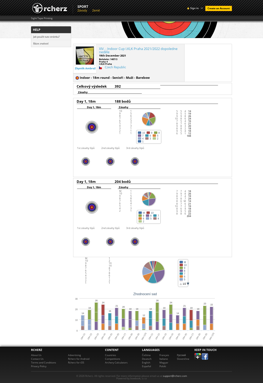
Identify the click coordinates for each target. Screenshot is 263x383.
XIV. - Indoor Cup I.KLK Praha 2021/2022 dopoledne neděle (138, 50)
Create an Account (219, 8)
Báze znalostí (40, 43)
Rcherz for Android (78, 359)
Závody (82, 10)
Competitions (112, 359)
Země (96, 10)
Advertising (74, 355)
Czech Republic (115, 67)
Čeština (146, 355)
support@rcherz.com (175, 376)
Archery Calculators (116, 362)
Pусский (181, 355)
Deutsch (146, 359)
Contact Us (37, 359)
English (146, 362)
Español (146, 366)
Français (164, 355)
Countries (110, 355)
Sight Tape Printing (42, 18)
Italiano (163, 359)
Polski (162, 366)
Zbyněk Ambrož (85, 68)
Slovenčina (183, 359)
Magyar (163, 362)
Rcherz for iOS (76, 362)
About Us (36, 355)
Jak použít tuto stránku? (46, 36)
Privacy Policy (38, 366)
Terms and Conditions (43, 362)
